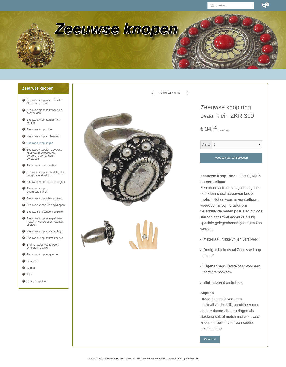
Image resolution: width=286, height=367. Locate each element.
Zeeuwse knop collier (40, 129)
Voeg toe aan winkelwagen (231, 157)
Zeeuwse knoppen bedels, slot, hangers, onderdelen (46, 174)
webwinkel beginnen (154, 358)
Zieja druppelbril (36, 281)
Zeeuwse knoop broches (42, 165)
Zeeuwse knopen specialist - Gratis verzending (44, 102)
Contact (31, 268)
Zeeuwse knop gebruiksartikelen (37, 190)
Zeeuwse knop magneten (42, 254)
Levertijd (32, 261)
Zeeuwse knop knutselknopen (45, 238)
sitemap (130, 358)
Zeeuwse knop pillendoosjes (44, 198)
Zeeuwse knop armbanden (43, 136)
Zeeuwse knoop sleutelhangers (46, 182)
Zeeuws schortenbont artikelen (45, 211)
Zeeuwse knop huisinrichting (44, 231)
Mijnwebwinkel (190, 358)
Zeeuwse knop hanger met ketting (43, 121)
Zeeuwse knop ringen (40, 143)
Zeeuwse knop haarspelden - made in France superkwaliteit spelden (45, 221)
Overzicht (210, 339)
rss (139, 358)
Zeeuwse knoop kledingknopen (46, 205)
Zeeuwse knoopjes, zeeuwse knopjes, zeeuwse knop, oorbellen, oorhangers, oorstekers (44, 154)
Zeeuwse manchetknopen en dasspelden (44, 112)
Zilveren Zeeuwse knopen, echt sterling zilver (43, 246)
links (29, 274)
